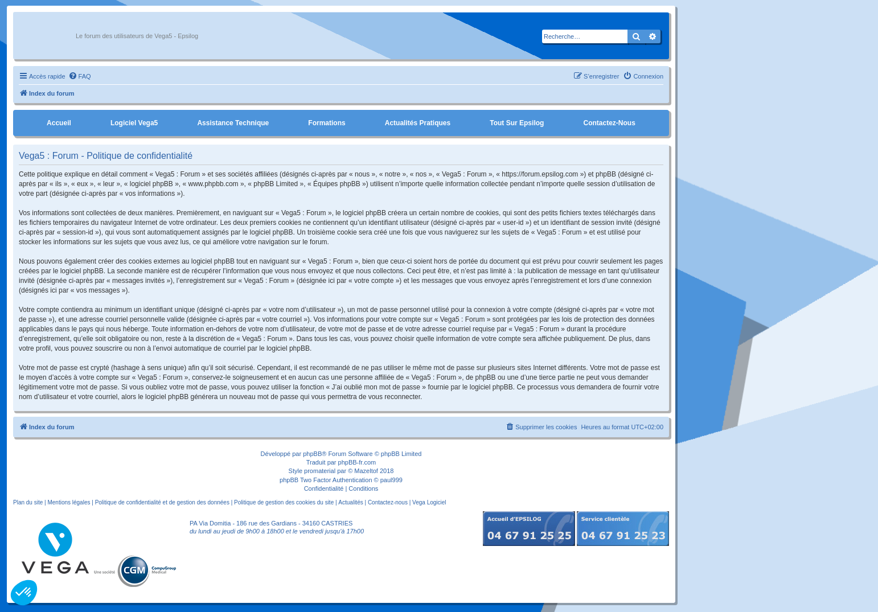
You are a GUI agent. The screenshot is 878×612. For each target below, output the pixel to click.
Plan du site (28, 502)
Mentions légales (68, 502)
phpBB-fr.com (357, 462)
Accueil (59, 123)
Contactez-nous (609, 123)
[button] (24, 592)
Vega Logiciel (429, 502)
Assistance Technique (233, 123)
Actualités (350, 502)
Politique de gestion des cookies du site (284, 502)
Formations (326, 123)
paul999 (391, 480)
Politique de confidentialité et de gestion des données (162, 502)
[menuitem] (79, 76)
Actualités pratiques (417, 123)
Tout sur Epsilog (517, 123)
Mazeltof (366, 470)
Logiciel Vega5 (134, 123)
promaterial (319, 470)
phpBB (312, 453)
